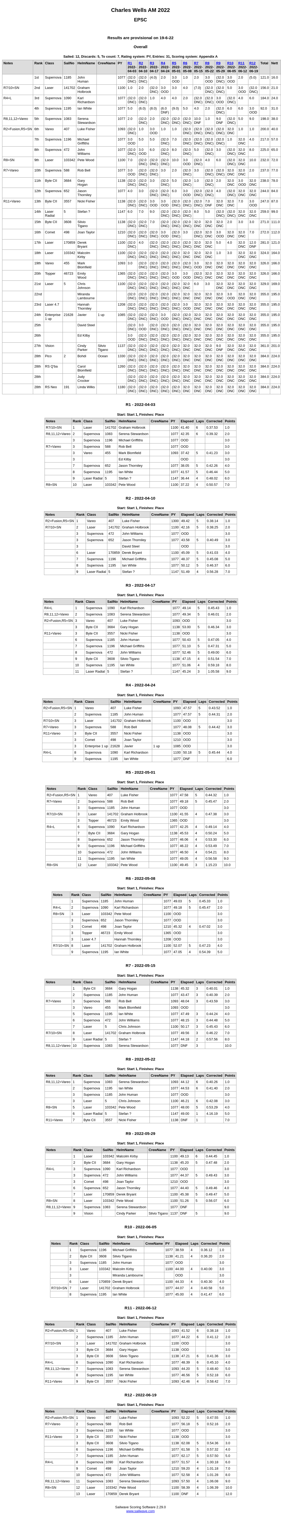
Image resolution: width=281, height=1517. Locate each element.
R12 (252, 63)
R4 (163, 63)
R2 (141, 63)
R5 (174, 63)
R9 (218, 63)
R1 (130, 63)
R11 (241, 63)
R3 (152, 63)
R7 (196, 63)
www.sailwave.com (140, 1511)
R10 (230, 63)
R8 (207, 63)
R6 (185, 63)
